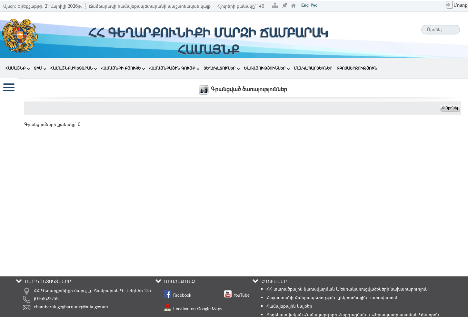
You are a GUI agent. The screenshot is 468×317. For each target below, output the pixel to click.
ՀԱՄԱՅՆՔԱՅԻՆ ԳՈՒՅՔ (174, 68)
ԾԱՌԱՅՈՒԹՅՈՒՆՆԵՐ (267, 68)
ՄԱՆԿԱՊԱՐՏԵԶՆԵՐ (313, 68)
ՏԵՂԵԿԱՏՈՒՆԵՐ (222, 68)
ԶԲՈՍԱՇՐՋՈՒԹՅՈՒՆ (357, 68)
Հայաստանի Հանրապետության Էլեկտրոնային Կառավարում (331, 297)
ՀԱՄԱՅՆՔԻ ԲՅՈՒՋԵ (123, 68)
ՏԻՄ (40, 68)
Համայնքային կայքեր (289, 306)
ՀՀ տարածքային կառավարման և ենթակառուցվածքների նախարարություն (347, 289)
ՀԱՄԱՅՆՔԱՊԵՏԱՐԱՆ (73, 68)
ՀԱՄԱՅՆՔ (17, 68)
